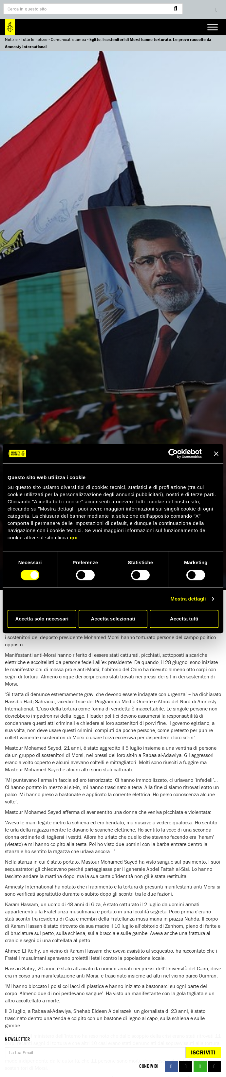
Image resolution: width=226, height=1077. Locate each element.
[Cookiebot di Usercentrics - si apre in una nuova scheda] (173, 453)
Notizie (11, 39)
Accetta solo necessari (42, 618)
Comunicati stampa (68, 39)
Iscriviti (203, 1052)
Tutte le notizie (34, 39)
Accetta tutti (184, 618)
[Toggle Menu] (212, 27)
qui (74, 537)
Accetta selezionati (113, 618)
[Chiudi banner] (216, 453)
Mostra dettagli (188, 598)
